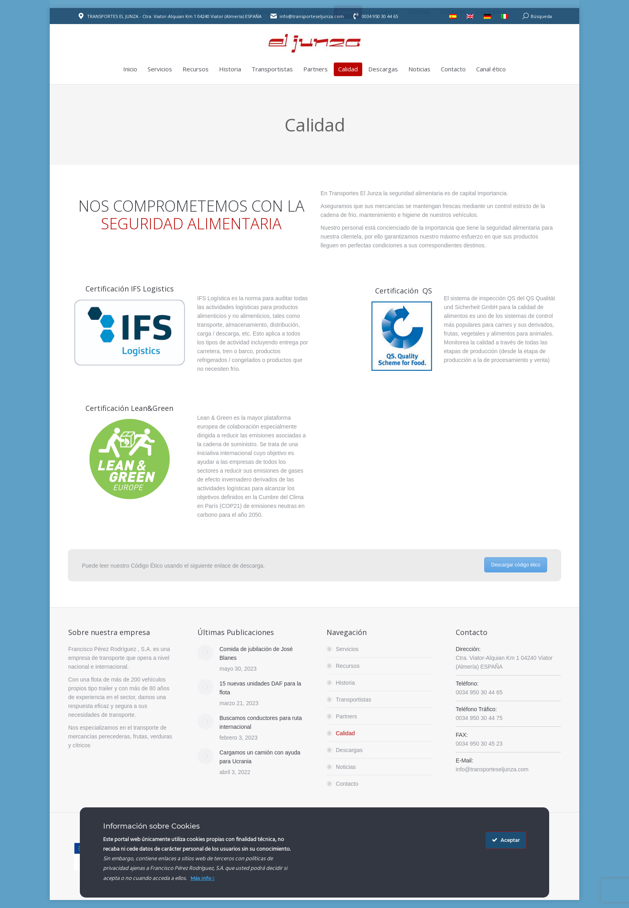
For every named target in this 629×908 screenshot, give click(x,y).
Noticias (346, 767)
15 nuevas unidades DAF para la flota (260, 688)
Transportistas (353, 699)
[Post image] (205, 653)
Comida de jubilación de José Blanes (256, 653)
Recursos (347, 666)
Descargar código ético (515, 565)
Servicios (347, 649)
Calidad (345, 733)
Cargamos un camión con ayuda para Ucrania (259, 756)
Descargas (349, 750)
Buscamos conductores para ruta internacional (260, 722)
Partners (346, 716)
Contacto (347, 784)
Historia (345, 682)
